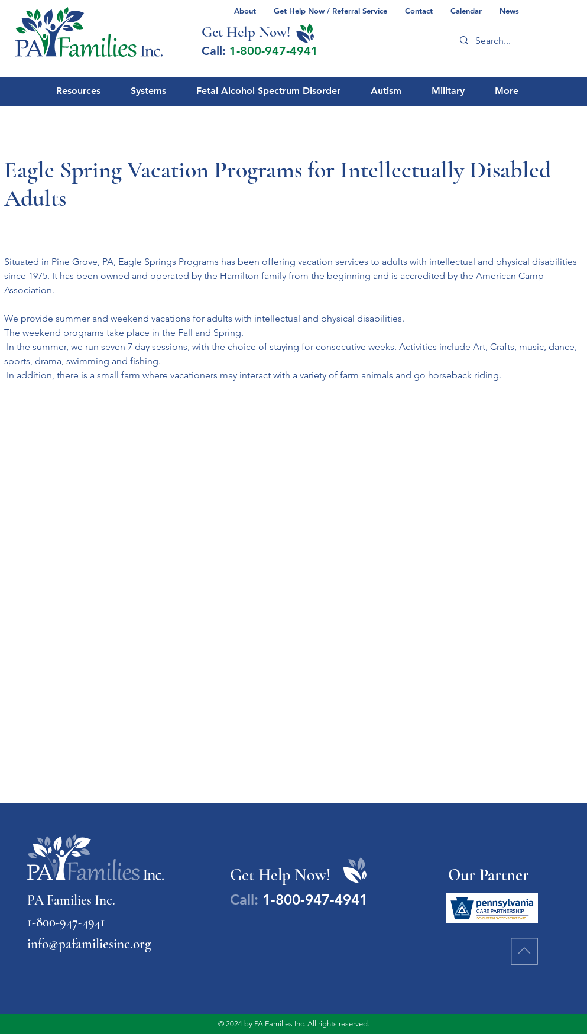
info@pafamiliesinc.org (89, 944)
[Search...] (521, 40)
